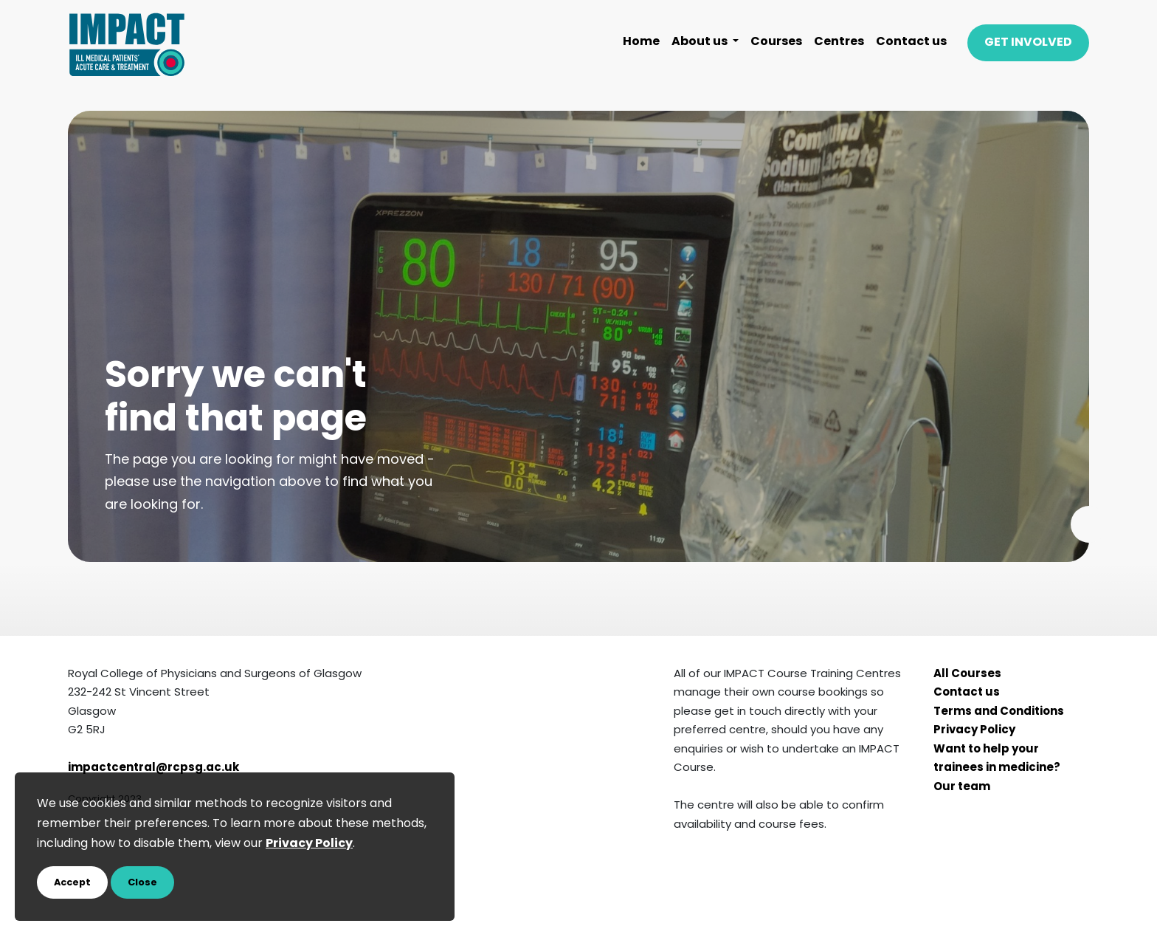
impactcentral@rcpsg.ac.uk (153, 768)
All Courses (967, 674)
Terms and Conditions (998, 712)
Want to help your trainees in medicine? (996, 759)
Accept (72, 883)
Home (641, 42)
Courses (776, 42)
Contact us (911, 42)
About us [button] (700, 42)
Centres (839, 42)
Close (142, 883)
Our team (961, 787)
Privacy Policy (974, 730)
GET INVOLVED (1028, 43)
